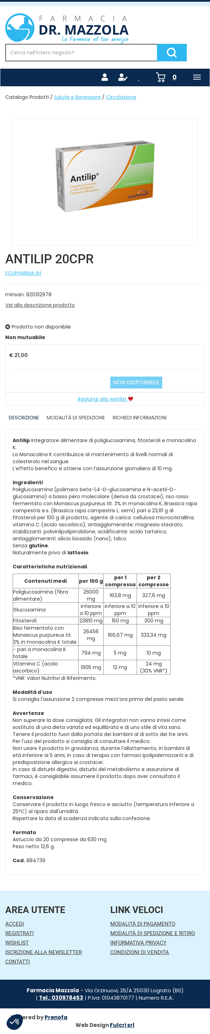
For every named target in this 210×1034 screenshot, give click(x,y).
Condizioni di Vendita (139, 952)
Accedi (14, 924)
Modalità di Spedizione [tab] (76, 417)
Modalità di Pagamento (142, 924)
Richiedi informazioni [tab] (139, 417)
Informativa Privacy (138, 943)
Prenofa (56, 1017)
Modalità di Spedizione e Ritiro (152, 933)
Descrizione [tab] (24, 417)
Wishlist (17, 943)
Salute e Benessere (77, 97)
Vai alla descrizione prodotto (40, 305)
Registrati (19, 933)
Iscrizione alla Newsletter (43, 952)
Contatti (17, 962)
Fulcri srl (122, 1025)
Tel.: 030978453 (61, 997)
